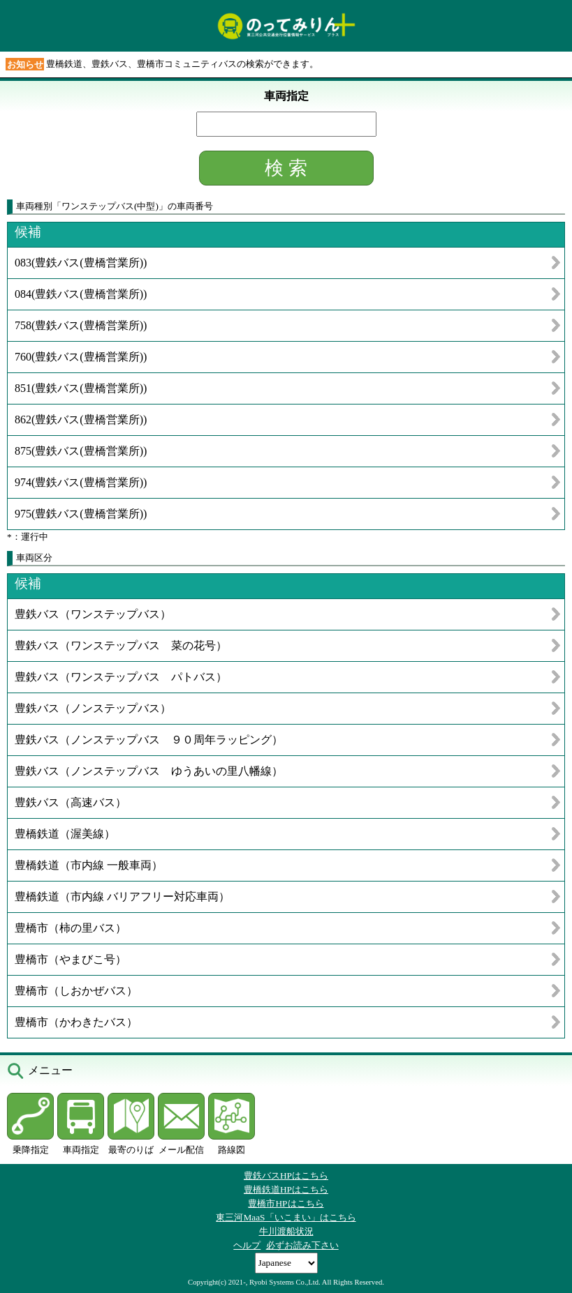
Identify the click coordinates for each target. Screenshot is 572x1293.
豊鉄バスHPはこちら (286, 1175)
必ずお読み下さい (302, 1245)
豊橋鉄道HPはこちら (286, 1189)
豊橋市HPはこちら (285, 1203)
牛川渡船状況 (286, 1231)
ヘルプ (247, 1245)
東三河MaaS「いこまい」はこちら (285, 1217)
